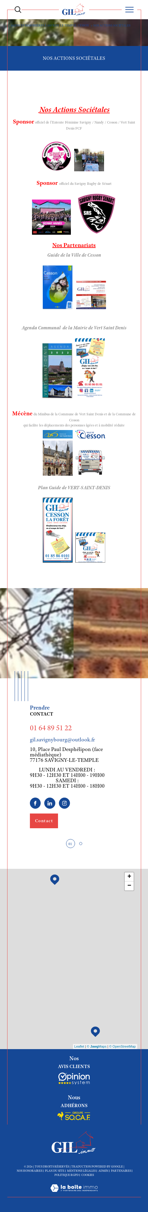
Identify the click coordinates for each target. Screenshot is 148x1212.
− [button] (129, 885)
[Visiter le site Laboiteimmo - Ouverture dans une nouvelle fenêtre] (74, 1194)
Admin (103, 1171)
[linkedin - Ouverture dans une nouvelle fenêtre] (49, 803)
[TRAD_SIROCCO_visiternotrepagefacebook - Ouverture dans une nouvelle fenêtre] (35, 803)
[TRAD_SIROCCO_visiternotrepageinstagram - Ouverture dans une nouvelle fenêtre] (64, 803)
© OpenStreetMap (122, 1046)
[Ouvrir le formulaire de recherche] (18, 9)
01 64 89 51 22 (51, 727)
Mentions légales (81, 1171)
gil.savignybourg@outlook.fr (62, 739)
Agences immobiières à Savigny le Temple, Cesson (50, 25)
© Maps (97, 1046)
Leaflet (79, 1046)
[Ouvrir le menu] (129, 9)
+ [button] (129, 876)
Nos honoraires (29, 1171)
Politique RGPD (66, 1175)
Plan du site (54, 1171)
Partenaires (121, 1171)
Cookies (87, 1175)
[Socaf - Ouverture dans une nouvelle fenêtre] (73, 1079)
